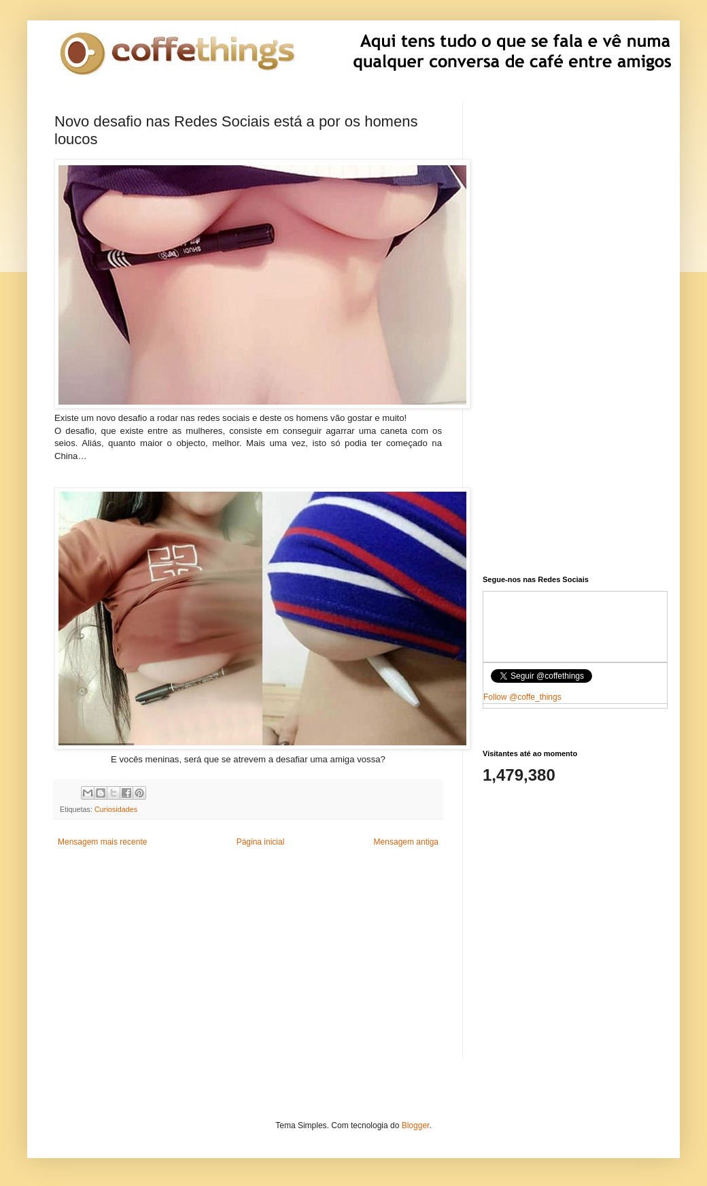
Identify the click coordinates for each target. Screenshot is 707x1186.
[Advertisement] (248, 963)
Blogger (416, 1125)
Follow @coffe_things (522, 697)
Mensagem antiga (406, 842)
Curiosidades (115, 809)
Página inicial (261, 842)
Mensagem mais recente (102, 842)
